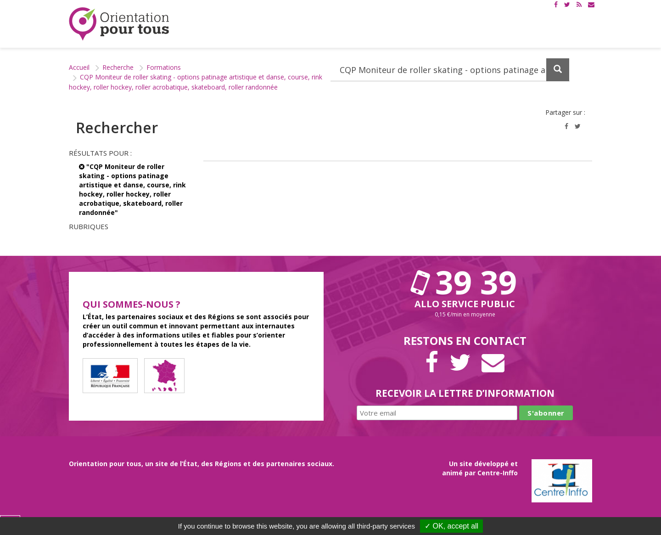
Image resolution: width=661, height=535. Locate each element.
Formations (163, 67)
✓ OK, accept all (451, 526)
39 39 (465, 282)
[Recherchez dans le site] (450, 69)
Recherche (118, 67)
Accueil (79, 67)
